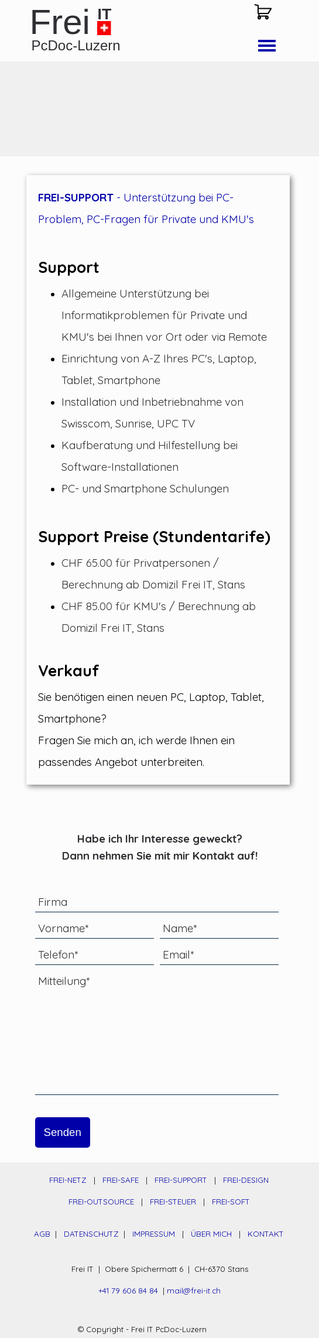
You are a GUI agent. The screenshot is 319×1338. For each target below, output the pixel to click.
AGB (42, 1233)
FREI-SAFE (120, 1180)
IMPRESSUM (153, 1233)
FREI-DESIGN (246, 1180)
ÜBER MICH (211, 1233)
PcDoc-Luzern (76, 45)
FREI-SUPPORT (181, 1180)
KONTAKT (266, 1233)
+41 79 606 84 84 (128, 1290)
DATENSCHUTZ (92, 1233)
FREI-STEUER (173, 1201)
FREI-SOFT (231, 1201)
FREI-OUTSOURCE (101, 1201)
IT (105, 14)
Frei (60, 22)
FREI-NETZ (68, 1180)
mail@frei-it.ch (194, 1290)
